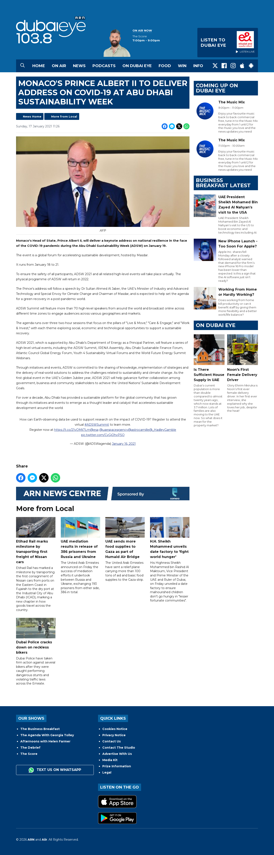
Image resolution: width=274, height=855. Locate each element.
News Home (32, 116)
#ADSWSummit (97, 425)
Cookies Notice (114, 729)
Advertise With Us (117, 754)
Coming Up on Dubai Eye (217, 88)
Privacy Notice (114, 735)
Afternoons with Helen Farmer (45, 741)
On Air (59, 65)
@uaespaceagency (113, 430)
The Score (28, 754)
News (79, 65)
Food (165, 65)
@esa (94, 430)
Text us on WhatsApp (55, 770)
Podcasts (104, 65)
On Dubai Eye (137, 65)
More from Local (64, 116)
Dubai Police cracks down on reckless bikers (35, 636)
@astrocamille (138, 430)
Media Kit (110, 760)
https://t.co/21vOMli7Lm (72, 430)
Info (198, 65)
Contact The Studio (118, 747)
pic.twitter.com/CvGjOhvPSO (103, 435)
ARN (31, 839)
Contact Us (111, 741)
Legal (106, 772)
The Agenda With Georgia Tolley (47, 735)
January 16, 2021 (124, 444)
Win (182, 65)
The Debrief (30, 747)
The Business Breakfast (40, 729)
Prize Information (116, 766)
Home (38, 65)
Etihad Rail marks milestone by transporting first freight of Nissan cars (35, 540)
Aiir (44, 839)
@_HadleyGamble (162, 430)
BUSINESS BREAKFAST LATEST (223, 182)
